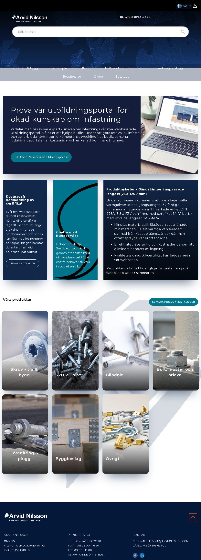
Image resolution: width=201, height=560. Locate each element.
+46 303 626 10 (91, 541)
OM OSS (9, 541)
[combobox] (100, 31)
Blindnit (70, 69)
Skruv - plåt (49, 69)
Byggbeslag (167, 69)
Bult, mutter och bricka (100, 69)
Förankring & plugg (137, 69)
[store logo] (29, 18)
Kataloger (100, 79)
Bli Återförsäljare (135, 16)
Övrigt (188, 69)
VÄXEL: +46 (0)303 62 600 (149, 545)
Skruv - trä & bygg (20, 69)
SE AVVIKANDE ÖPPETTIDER (87, 554)
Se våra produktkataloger (173, 305)
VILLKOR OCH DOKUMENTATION (25, 545)
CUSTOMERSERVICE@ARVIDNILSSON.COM (161, 541)
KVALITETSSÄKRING (17, 550)
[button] (184, 6)
